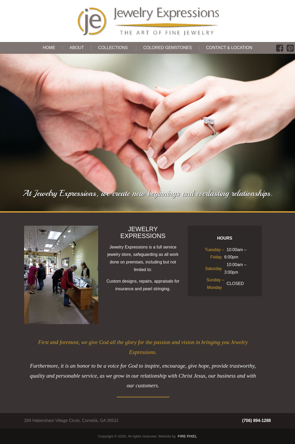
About (77, 47)
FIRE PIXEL (187, 436)
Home (49, 47)
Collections (113, 47)
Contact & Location (229, 47)
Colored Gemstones (167, 47)
